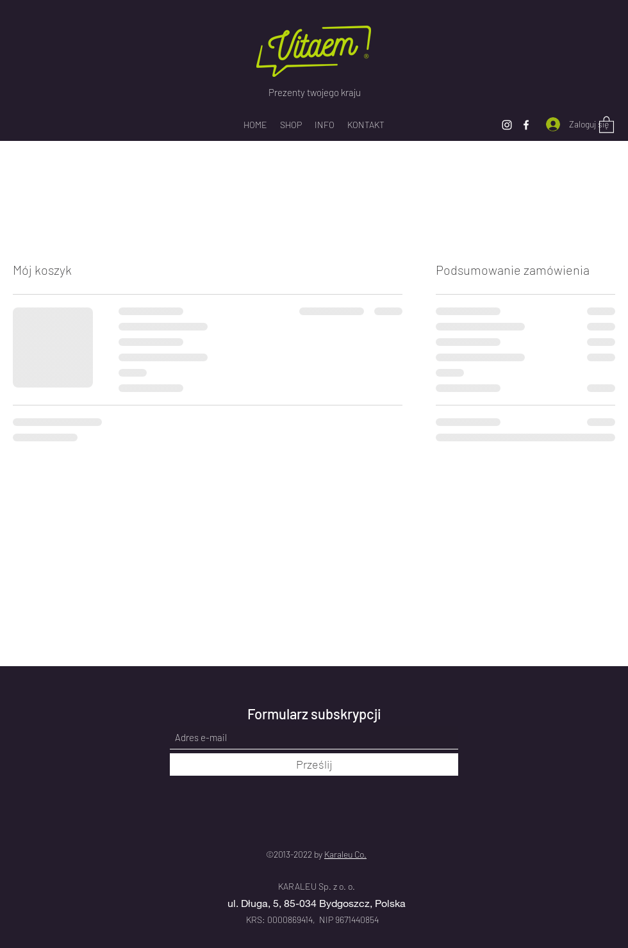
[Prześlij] (314, 764)
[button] (606, 124)
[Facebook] (526, 124)
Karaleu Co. (345, 854)
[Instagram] (506, 124)
